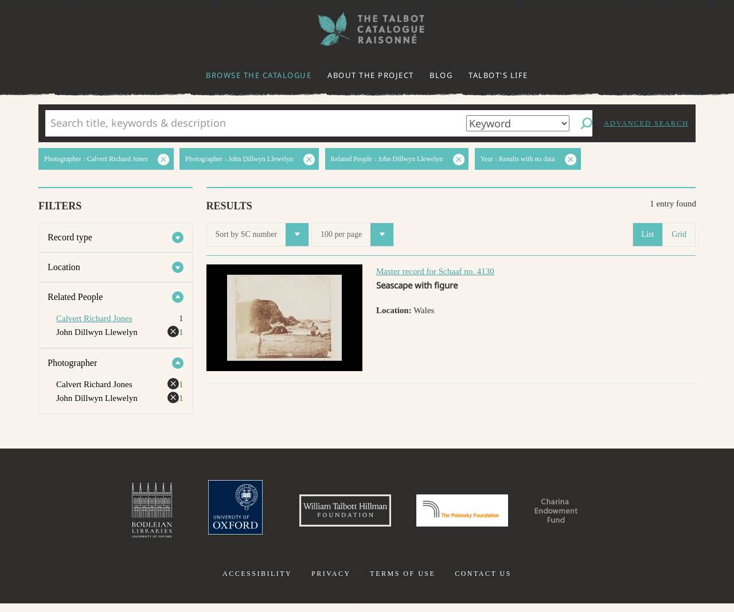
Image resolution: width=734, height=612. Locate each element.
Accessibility (257, 582)
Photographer (72, 363)
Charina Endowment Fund (586, 514)
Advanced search (646, 123)
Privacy (331, 582)
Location (64, 267)
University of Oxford (204, 514)
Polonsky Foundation (469, 514)
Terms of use (402, 582)
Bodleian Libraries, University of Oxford (113, 514)
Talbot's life (498, 75)
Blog (441, 75)
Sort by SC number (262, 234)
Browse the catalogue (258, 75)
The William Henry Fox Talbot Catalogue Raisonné (367, 28)
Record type (70, 237)
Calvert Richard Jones (94, 318)
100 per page (357, 234)
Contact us (483, 582)
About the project (370, 75)
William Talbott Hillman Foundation (329, 514)
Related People (75, 297)
